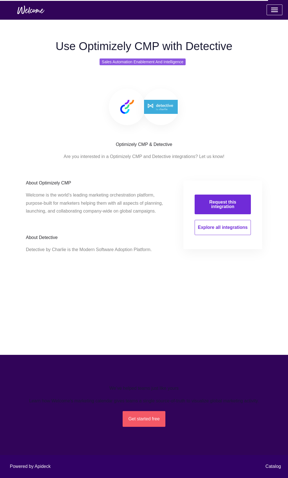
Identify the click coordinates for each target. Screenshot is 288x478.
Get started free (143, 418)
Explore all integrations (223, 227)
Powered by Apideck (30, 466)
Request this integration (222, 204)
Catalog (273, 466)
